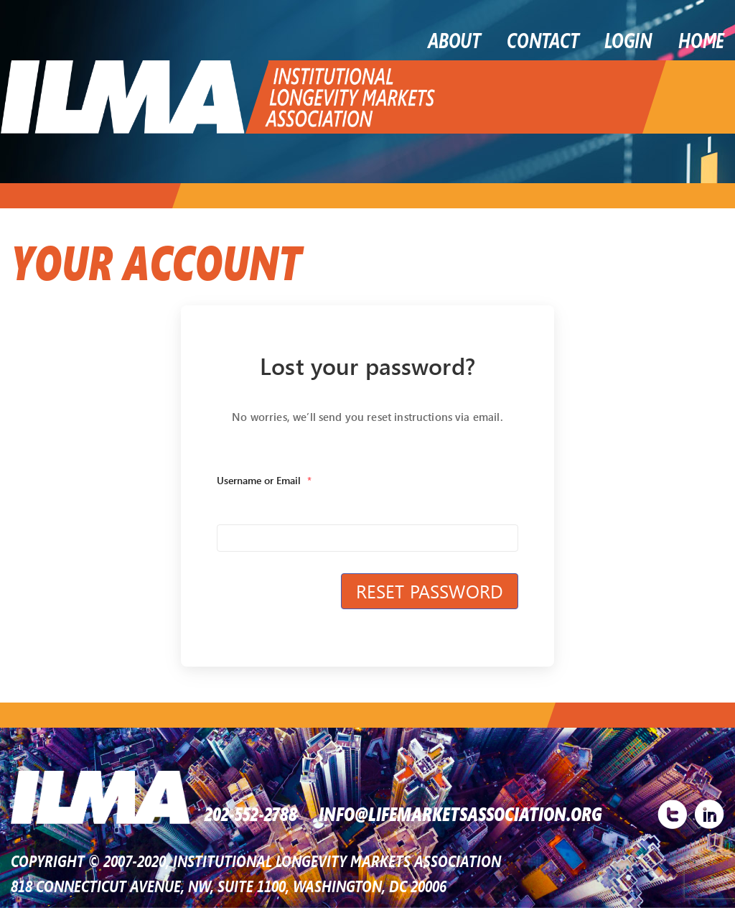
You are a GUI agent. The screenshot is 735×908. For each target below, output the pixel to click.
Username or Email (264, 480)
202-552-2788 (251, 812)
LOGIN (628, 39)
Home (701, 39)
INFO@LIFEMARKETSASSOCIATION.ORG (460, 812)
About (454, 39)
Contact (543, 39)
